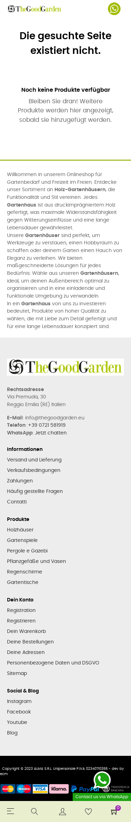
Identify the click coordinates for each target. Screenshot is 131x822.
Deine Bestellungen (30, 642)
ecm (4, 774)
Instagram (19, 701)
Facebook (19, 712)
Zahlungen (20, 481)
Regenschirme (24, 572)
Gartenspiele (22, 540)
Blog (12, 733)
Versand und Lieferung (34, 460)
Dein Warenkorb (26, 631)
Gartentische (22, 582)
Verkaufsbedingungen (33, 470)
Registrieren (21, 621)
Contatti (17, 502)
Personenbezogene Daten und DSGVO (53, 663)
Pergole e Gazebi (27, 551)
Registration (21, 610)
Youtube (17, 722)
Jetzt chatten (51, 433)
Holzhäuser (20, 530)
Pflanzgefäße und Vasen (36, 561)
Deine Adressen (26, 652)
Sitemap (17, 673)
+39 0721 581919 (47, 425)
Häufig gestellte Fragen (35, 491)
